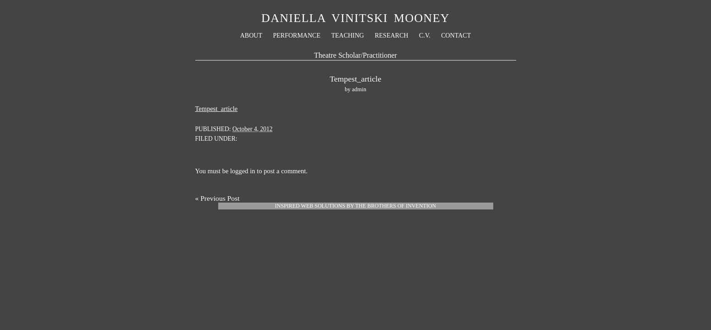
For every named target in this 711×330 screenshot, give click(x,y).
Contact (456, 35)
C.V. (424, 35)
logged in (242, 171)
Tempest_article (216, 108)
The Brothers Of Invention (395, 206)
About (251, 35)
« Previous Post (217, 198)
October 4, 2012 (252, 129)
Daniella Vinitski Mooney (355, 18)
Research (391, 35)
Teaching (347, 35)
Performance (296, 35)
